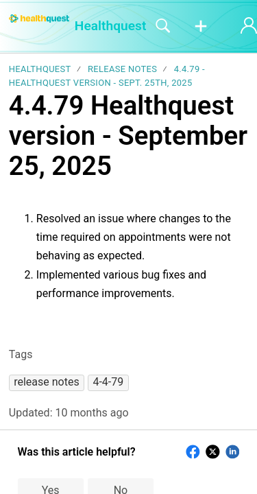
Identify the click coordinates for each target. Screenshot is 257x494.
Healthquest (40, 69)
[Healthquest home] (39, 18)
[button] (201, 26)
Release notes (122, 69)
